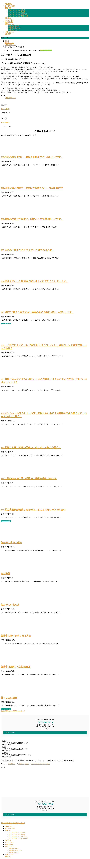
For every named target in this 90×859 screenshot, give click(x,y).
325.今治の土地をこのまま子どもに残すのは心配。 (27, 250)
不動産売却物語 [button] (6, 135)
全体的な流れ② (5, 109)
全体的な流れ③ (5, 122)
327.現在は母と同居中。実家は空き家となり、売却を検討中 (32, 188)
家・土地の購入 (10, 828)
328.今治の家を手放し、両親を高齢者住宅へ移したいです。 (32, 157)
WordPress (11, 764)
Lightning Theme (23, 764)
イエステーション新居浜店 (17, 14)
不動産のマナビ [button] (30, 135)
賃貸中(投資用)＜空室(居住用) (16, 666)
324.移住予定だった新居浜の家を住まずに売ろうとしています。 (34, 281)
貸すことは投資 (9, 697)
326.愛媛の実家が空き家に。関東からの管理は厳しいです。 (32, 219)
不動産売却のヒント (15, 28)
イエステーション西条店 (16, 12)
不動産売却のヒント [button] (18, 135)
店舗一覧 (8, 830)
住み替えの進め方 (10, 604)
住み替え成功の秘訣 (11, 542)
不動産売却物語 (13, 26)
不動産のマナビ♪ (46, 50)
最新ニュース (9, 846)
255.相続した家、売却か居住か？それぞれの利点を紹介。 (31, 447)
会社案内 (8, 840)
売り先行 (5, 573)
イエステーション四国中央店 (18, 16)
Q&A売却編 (9, 844)
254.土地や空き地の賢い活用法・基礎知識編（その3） (29, 478)
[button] (45, 711)
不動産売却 (8, 826)
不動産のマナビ (13, 30)
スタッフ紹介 (9, 842)
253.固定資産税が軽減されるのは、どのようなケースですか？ (33, 509)
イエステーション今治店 (16, 10)
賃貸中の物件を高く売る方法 (16, 635)
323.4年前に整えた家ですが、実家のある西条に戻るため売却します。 (37, 312)
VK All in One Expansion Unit (40, 764)
